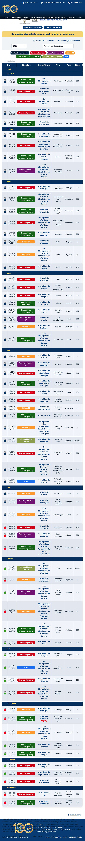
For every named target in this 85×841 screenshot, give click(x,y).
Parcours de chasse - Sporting (29, 57)
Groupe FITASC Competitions (53, 2)
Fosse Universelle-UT (55, 53)
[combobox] (29, 2)
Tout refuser (23, 836)
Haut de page (74, 815)
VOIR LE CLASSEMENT (32, 27)
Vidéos (79, 17)
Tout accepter (9, 836)
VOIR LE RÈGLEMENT (53, 27)
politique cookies (19, 831)
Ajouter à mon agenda (43, 40)
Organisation (16, 17)
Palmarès (61, 17)
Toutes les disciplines (19, 53)
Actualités (71, 17)
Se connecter (75, 2)
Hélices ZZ (70, 53)
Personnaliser (38, 836)
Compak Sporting (38, 53)
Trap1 (66, 57)
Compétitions (52, 17)
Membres (26, 17)
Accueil (6, 17)
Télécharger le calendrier (69, 40)
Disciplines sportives (38, 17)
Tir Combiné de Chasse (52, 57)
